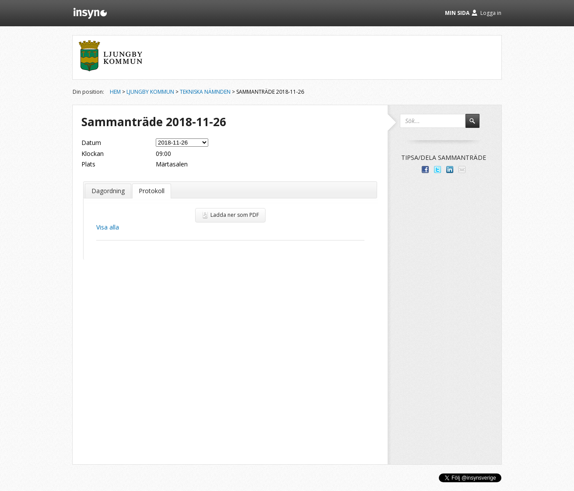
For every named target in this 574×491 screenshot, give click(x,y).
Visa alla (107, 227)
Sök (476, 125)
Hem (115, 91)
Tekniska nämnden (205, 91)
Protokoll (151, 191)
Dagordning (108, 191)
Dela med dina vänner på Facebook (425, 169)
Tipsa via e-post (462, 169)
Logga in (490, 13)
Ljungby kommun (150, 91)
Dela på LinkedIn (449, 169)
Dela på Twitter (437, 169)
